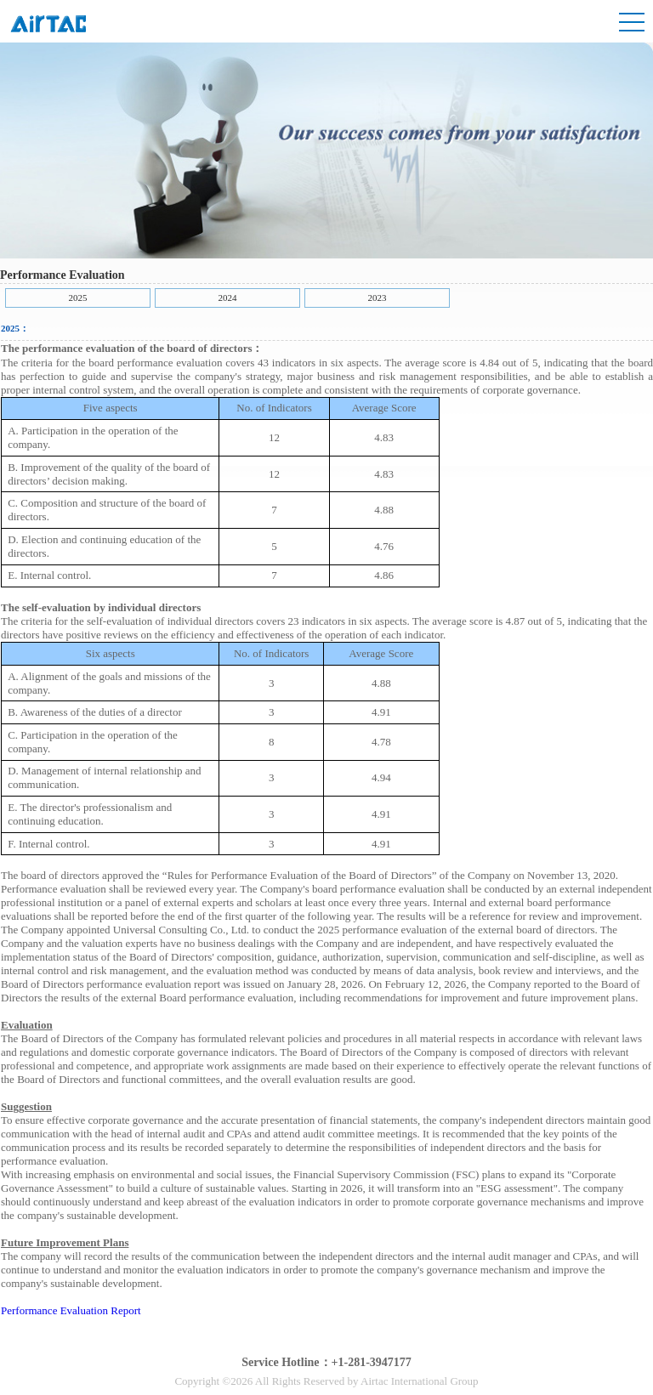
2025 (78, 297)
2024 (228, 297)
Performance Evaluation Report (71, 1310)
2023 (377, 297)
